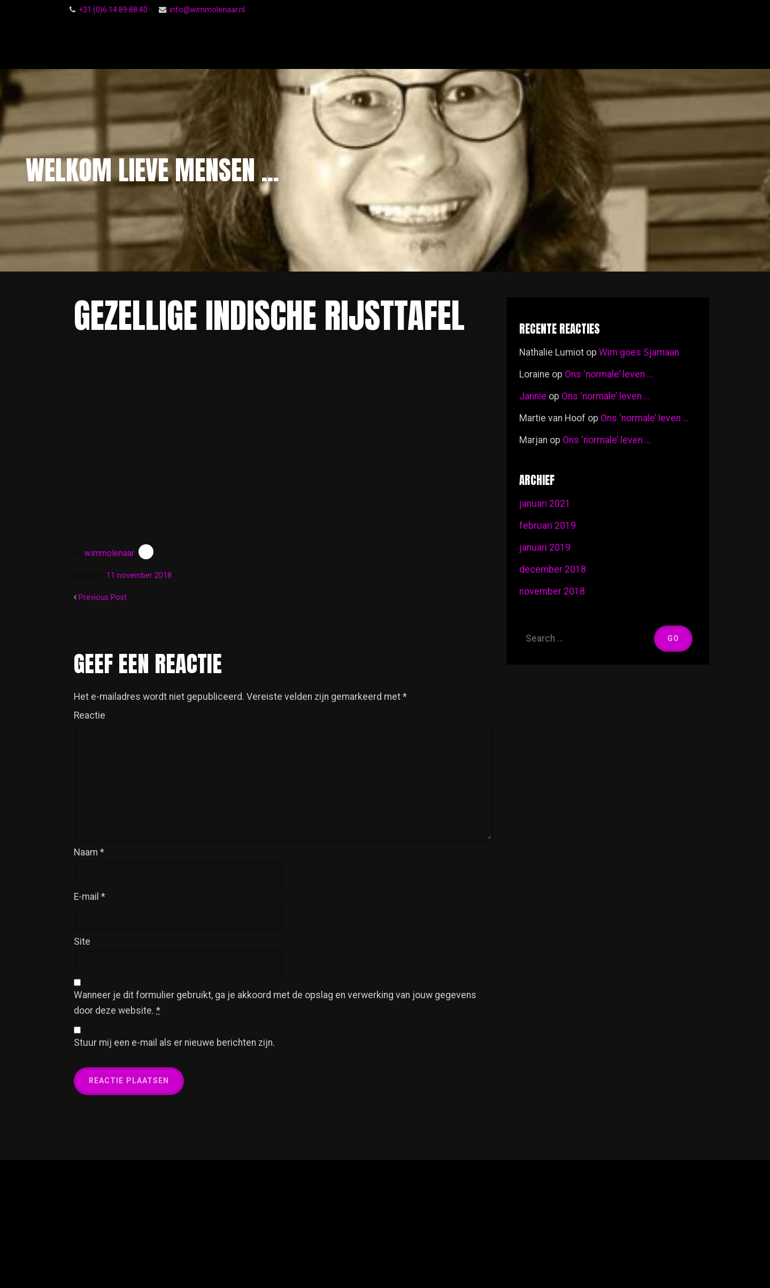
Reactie (89, 715)
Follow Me (463, 43)
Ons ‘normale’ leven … (609, 374)
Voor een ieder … (598, 43)
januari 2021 (545, 503)
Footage (668, 43)
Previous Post (103, 597)
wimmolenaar (109, 553)
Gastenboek (529, 43)
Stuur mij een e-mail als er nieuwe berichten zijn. (174, 1042)
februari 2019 (547, 525)
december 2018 (552, 569)
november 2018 (552, 591)
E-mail (89, 896)
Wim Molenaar (159, 44)
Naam (89, 852)
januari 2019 (545, 547)
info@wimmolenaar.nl (207, 9)
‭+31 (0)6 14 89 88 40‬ (113, 9)
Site (82, 941)
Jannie (532, 396)
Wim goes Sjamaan (639, 352)
